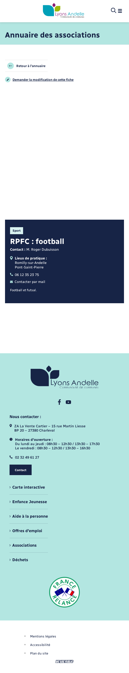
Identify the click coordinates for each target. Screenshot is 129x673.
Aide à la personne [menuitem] (30, 516)
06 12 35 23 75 (24, 275)
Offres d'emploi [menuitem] (27, 530)
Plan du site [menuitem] (39, 653)
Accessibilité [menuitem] (40, 645)
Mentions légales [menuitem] (43, 636)
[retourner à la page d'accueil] (63, 11)
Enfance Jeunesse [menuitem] (29, 501)
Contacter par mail (27, 282)
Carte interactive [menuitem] (28, 487)
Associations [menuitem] (24, 545)
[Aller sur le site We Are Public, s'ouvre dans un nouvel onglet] (64, 661)
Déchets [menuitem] (20, 559)
